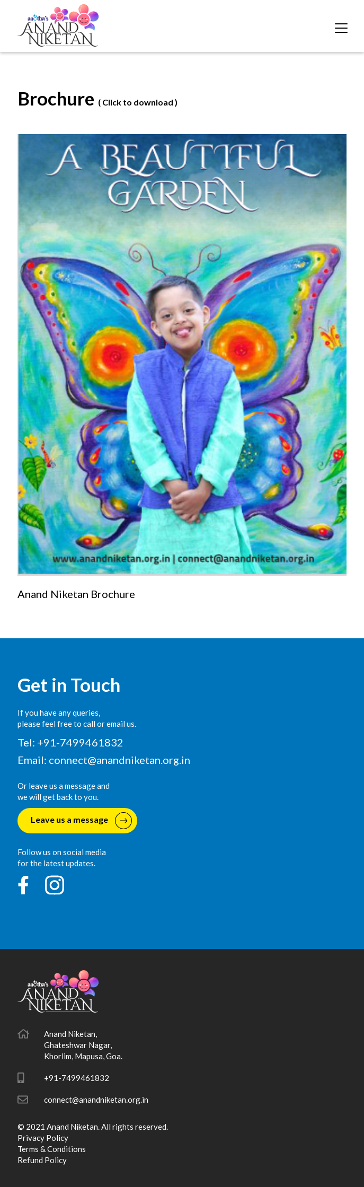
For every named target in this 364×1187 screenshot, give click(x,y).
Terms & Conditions (51, 1149)
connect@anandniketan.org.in (119, 759)
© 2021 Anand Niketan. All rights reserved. (92, 1126)
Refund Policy (42, 1160)
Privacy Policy (42, 1137)
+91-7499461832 (76, 1078)
